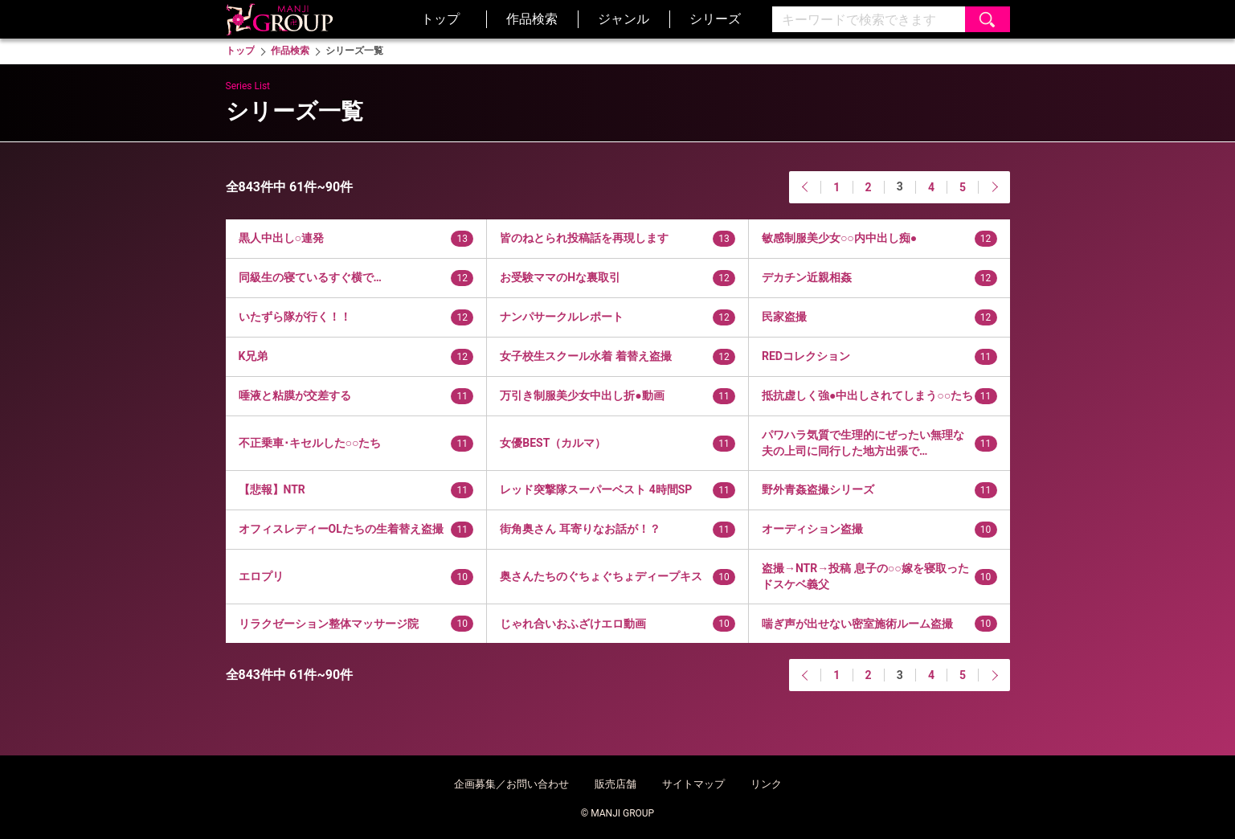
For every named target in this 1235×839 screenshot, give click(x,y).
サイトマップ (693, 784)
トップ (440, 19)
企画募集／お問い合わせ (511, 784)
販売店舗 (615, 784)
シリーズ (715, 19)
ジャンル (623, 19)
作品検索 (532, 19)
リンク (766, 784)
